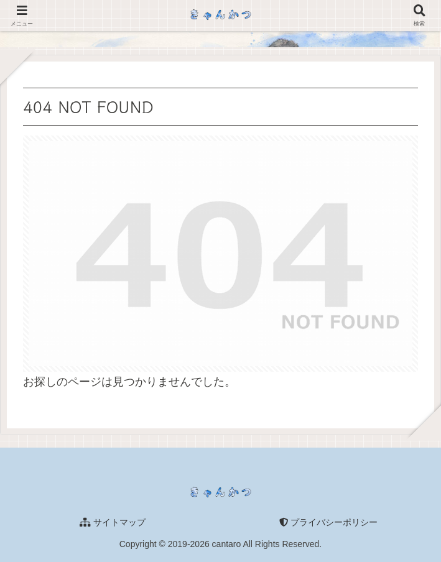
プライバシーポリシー (328, 522)
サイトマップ (113, 522)
